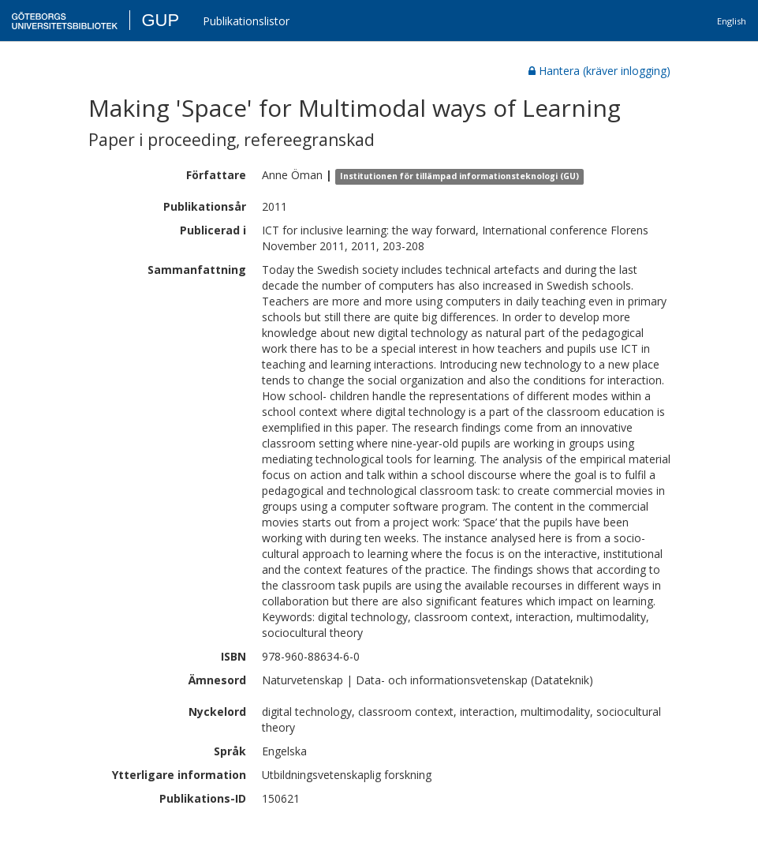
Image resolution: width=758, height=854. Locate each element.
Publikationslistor (246, 20)
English (731, 21)
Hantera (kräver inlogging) (599, 70)
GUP (160, 20)
